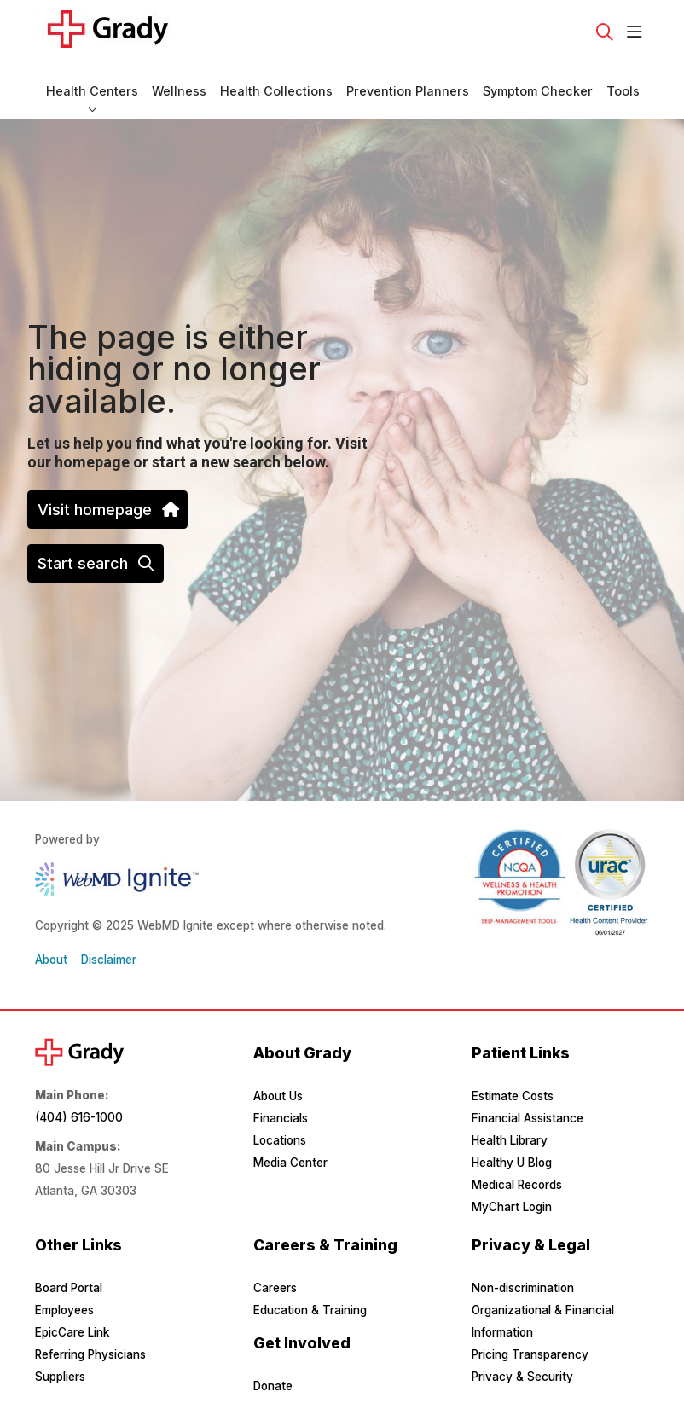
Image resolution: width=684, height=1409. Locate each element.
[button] (638, 32)
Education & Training (310, 1310)
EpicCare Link (72, 1332)
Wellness (179, 82)
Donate (273, 1386)
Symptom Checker (538, 82)
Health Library (510, 1140)
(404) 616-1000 (79, 1117)
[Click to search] (604, 32)
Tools (623, 82)
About (51, 959)
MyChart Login (512, 1207)
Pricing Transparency (530, 1354)
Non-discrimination (523, 1288)
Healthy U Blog (512, 1162)
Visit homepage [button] (107, 510)
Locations (279, 1140)
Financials (280, 1118)
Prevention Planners (407, 82)
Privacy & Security (522, 1376)
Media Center (290, 1162)
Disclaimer (108, 959)
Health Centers (92, 82)
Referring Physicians (90, 1354)
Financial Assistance (527, 1118)
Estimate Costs (513, 1096)
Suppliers (60, 1376)
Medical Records (517, 1185)
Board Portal (68, 1288)
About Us (278, 1096)
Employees (64, 1310)
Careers (275, 1288)
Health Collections (276, 82)
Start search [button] (96, 563)
